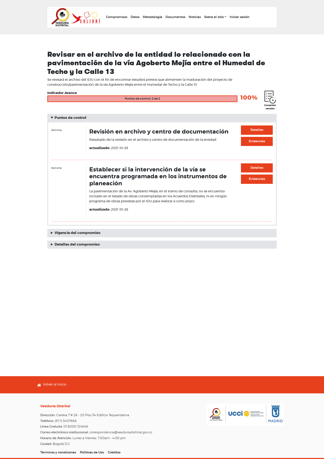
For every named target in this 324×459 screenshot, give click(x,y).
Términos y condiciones (58, 452)
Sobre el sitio (214, 17)
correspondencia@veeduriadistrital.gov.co (120, 432)
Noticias (195, 17)
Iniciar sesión (239, 17)
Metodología (152, 17)
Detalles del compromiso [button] (77, 244)
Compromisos (116, 17)
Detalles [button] (256, 129)
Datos (135, 17)
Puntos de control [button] (70, 117)
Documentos (175, 17)
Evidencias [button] (257, 141)
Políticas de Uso (92, 452)
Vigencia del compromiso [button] (77, 233)
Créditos (114, 452)
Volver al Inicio (54, 384)
